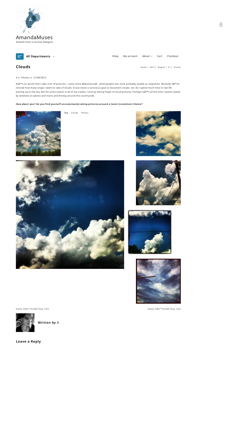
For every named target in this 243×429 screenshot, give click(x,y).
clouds (74, 112)
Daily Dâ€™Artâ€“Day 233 (32, 308)
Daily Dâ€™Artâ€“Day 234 (164, 308)
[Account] (222, 24)
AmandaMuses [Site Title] (34, 37)
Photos (25, 77)
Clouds (23, 66)
